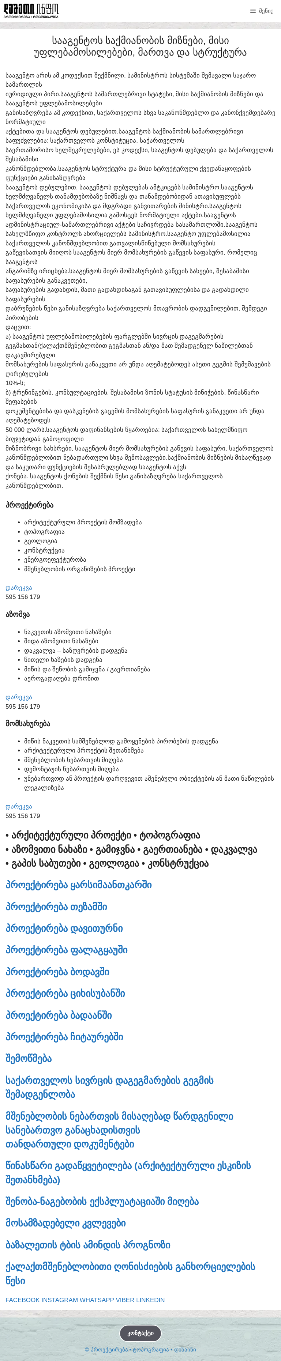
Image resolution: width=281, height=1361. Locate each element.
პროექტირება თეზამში (56, 907)
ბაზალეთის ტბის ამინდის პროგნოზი (87, 1245)
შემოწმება (28, 1058)
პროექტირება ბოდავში (57, 972)
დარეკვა (18, 587)
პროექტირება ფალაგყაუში (66, 950)
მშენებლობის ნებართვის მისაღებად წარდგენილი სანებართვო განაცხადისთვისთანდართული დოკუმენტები (119, 1130)
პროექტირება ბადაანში (58, 1015)
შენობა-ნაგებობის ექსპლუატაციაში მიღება (102, 1201)
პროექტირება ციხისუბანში (65, 993)
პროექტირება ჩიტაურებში (64, 1037)
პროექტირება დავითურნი (64, 928)
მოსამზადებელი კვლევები (65, 1223)
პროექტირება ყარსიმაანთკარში (78, 885)
